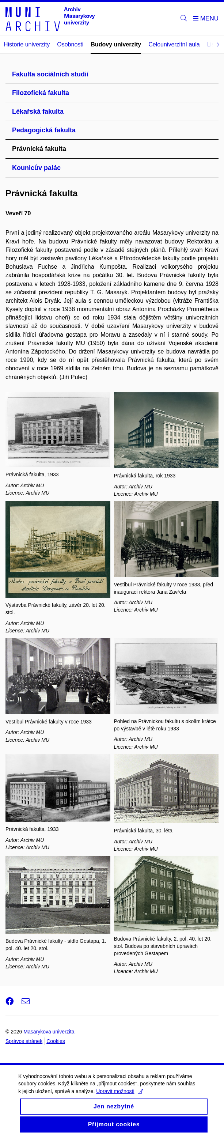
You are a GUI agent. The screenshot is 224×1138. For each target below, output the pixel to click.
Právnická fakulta (39, 148)
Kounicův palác (36, 167)
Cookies (55, 1041)
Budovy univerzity (116, 44)
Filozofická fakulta (40, 93)
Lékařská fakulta (38, 111)
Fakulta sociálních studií (50, 74)
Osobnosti (70, 44)
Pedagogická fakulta (44, 130)
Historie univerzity (27, 44)
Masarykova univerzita (48, 1032)
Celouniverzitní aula (174, 44)
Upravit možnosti (119, 1092)
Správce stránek (23, 1041)
